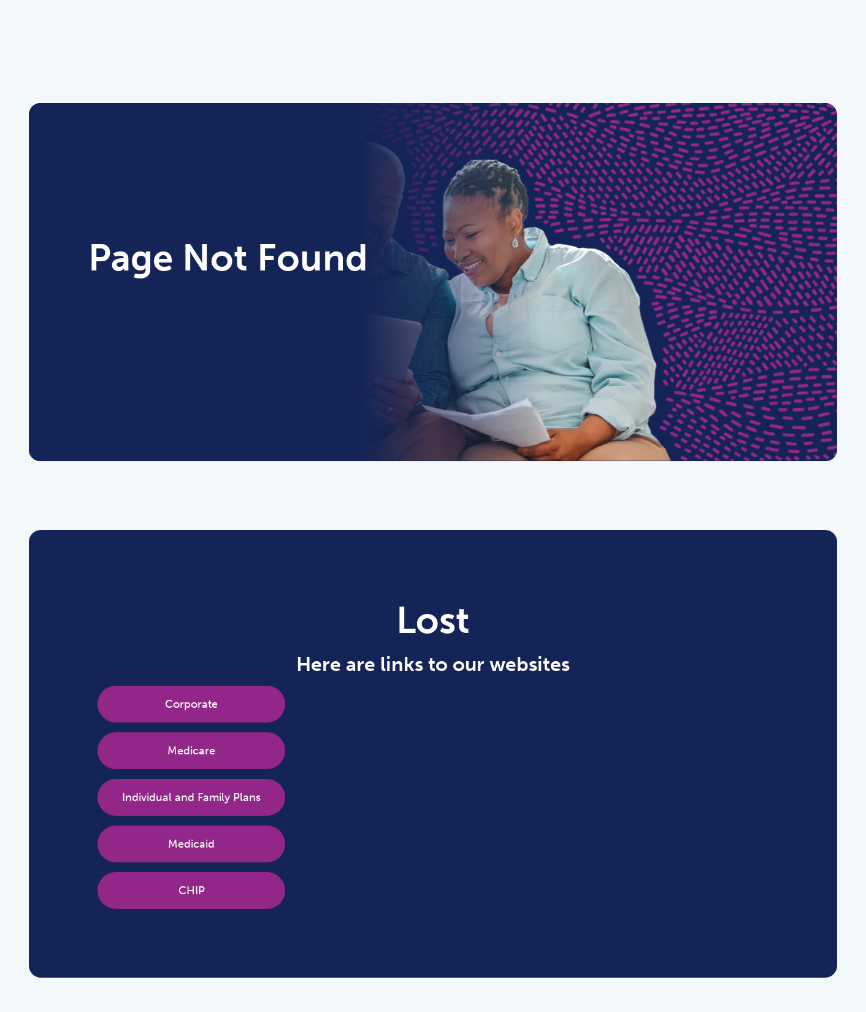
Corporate (191, 704)
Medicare (191, 750)
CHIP (191, 890)
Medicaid (191, 844)
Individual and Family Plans (191, 797)
